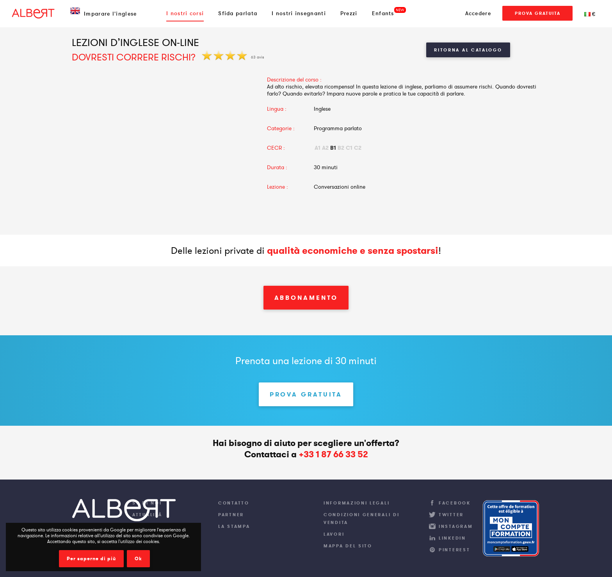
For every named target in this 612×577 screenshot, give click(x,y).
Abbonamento (306, 298)
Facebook (455, 503)
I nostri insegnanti (299, 13)
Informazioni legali (357, 503)
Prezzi (349, 13)
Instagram (456, 526)
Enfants (383, 13)
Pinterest (454, 549)
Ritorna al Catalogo (468, 50)
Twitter (451, 514)
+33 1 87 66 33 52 (333, 454)
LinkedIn (452, 538)
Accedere (478, 13)
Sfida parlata (237, 13)
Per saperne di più (91, 559)
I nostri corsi (185, 13)
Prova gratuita (537, 13)
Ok (138, 559)
